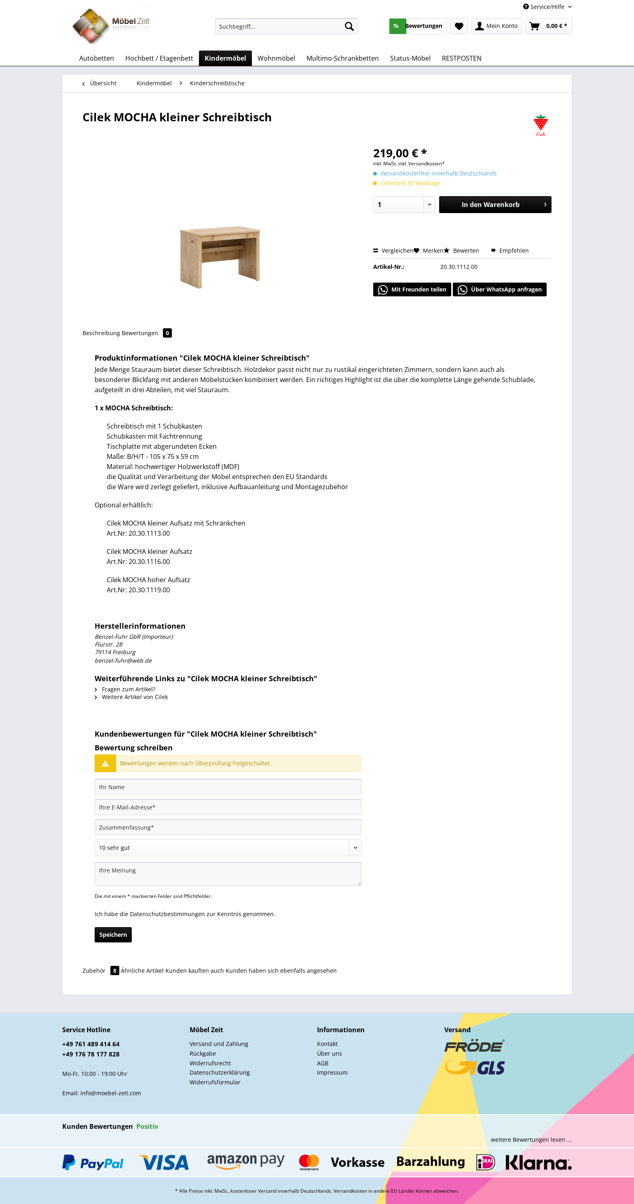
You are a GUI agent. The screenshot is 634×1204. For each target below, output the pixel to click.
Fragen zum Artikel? (125, 689)
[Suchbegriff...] (286, 26)
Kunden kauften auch (194, 970)
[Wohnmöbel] (276, 58)
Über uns (329, 1053)
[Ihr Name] (228, 787)
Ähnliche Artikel (142, 970)
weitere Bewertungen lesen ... (531, 1139)
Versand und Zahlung (219, 1044)
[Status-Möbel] (410, 58)
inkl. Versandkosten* (421, 163)
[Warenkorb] (549, 26)
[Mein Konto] (496, 26)
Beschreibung (101, 333)
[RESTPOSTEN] (461, 58)
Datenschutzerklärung (220, 1072)
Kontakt (327, 1044)
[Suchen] (349, 26)
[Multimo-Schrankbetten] (343, 58)
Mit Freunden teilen (412, 290)
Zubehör (101, 970)
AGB (322, 1063)
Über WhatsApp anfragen (500, 290)
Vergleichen (393, 250)
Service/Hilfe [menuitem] (544, 7)
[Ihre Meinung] (228, 874)
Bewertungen (147, 333)
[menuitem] (286, 30)
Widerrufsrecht (210, 1063)
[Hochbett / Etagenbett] (159, 58)
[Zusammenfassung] (228, 827)
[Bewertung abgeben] (228, 847)
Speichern (113, 934)
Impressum (332, 1072)
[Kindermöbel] (225, 58)
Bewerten (462, 250)
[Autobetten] (97, 58)
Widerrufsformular (215, 1082)
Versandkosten (350, 1190)
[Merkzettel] (459, 26)
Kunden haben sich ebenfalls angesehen (281, 970)
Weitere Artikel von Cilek (131, 697)
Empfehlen (510, 250)
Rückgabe (203, 1053)
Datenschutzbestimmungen (167, 914)
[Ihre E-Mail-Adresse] (228, 807)
